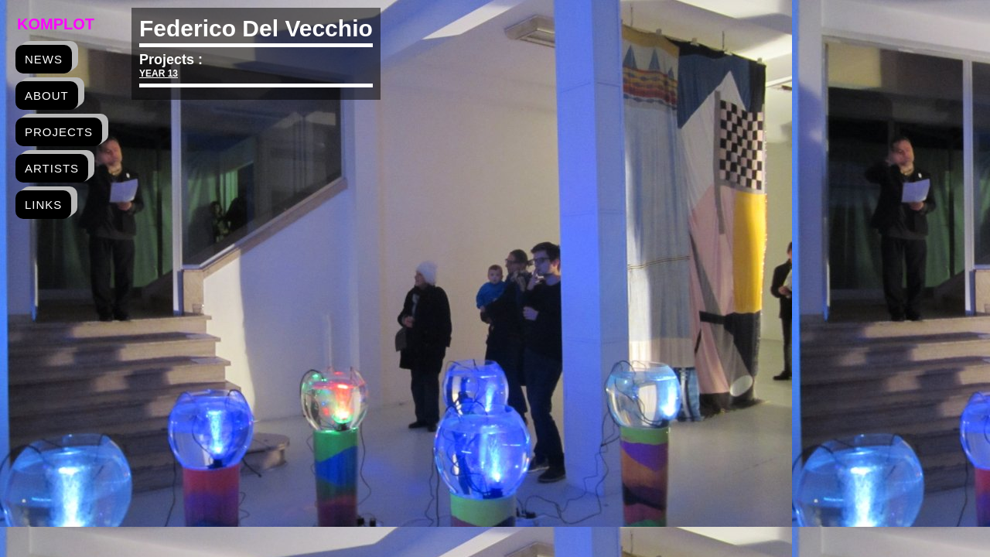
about (47, 95)
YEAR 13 (158, 73)
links (43, 204)
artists (52, 168)
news (44, 59)
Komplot (55, 23)
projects (59, 131)
